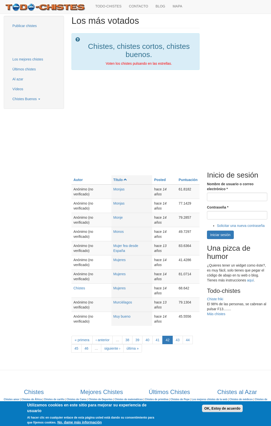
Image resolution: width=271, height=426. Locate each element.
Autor (78, 180)
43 (178, 340)
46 (87, 348)
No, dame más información (79, 422)
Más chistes (216, 314)
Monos (118, 232)
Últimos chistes (24, 69)
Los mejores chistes (27, 59)
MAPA (177, 6)
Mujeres (119, 260)
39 (137, 340)
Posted (160, 180)
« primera (82, 340)
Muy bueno (122, 316)
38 (127, 340)
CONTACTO (138, 6)
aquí (250, 280)
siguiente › (112, 348)
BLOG (160, 6)
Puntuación (188, 180)
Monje (118, 217)
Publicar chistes (24, 26)
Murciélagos (122, 302)
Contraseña (217, 207)
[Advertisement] (33, 42)
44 (188, 340)
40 (147, 340)
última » (133, 348)
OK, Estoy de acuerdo (222, 408)
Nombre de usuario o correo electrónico (230, 186)
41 (158, 340)
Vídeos (17, 89)
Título (120, 180)
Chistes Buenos (26, 99)
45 (76, 348)
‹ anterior (102, 340)
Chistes (79, 288)
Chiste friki (215, 299)
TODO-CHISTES (108, 6)
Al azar (17, 79)
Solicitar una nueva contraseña (241, 226)
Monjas (119, 189)
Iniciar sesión (220, 235)
